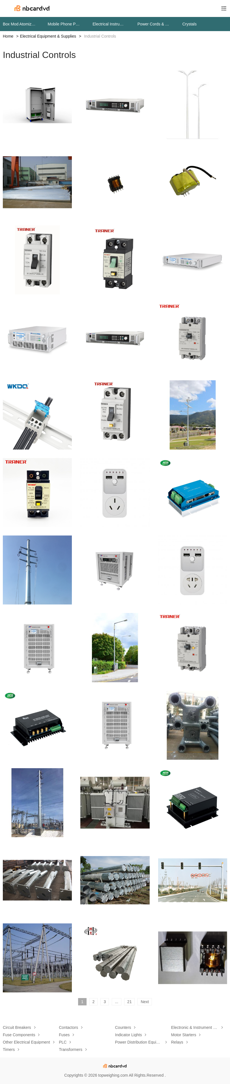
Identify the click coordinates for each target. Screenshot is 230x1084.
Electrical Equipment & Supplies (48, 36)
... (116, 1001)
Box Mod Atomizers (19, 24)
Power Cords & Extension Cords (154, 24)
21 (129, 1001)
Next (145, 1001)
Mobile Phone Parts (64, 24)
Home (8, 36)
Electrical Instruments (109, 24)
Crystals (189, 24)
